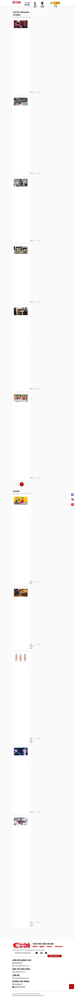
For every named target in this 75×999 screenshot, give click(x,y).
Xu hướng (27, 4)
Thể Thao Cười (31, 924)
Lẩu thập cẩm (31, 646)
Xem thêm (21, 484)
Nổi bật (35, 5)
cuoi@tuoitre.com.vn (19, 972)
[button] (50, 3)
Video (31, 92)
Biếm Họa (31, 582)
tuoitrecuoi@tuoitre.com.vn (20, 978)
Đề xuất (42, 5)
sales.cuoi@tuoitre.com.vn (20, 965)
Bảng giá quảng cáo (54, 956)
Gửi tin (56, 3)
